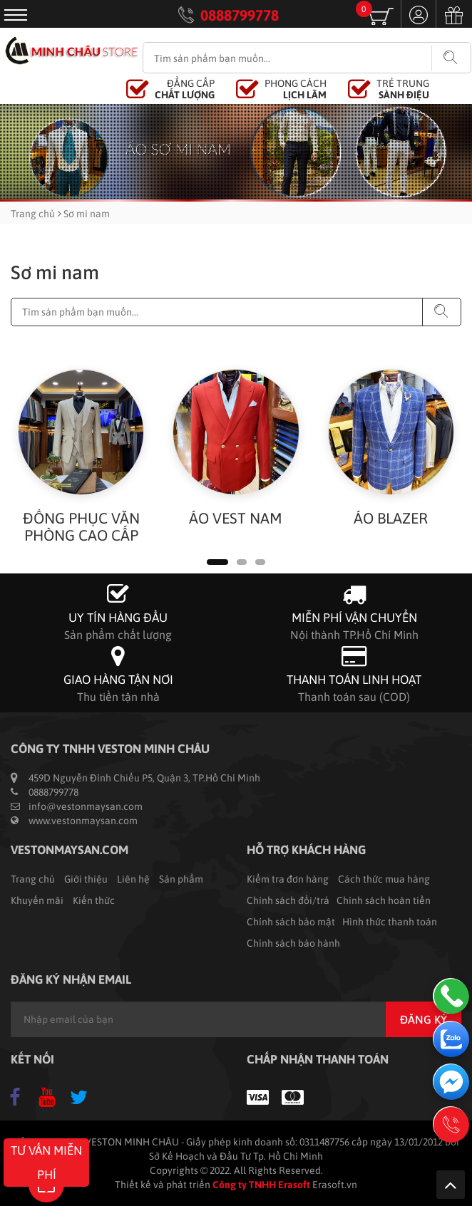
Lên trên (450, 1184)
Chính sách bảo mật (291, 921)
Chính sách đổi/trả (288, 900)
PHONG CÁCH (296, 89)
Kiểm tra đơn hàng (288, 879)
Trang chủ (33, 213)
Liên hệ (133, 879)
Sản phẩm (181, 879)
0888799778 (239, 15)
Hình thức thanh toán (389, 921)
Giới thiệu (86, 879)
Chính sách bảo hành (293, 943)
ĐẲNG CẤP (185, 89)
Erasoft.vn (334, 1184)
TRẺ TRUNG (402, 89)
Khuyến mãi (37, 900)
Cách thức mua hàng (384, 879)
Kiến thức (94, 900)
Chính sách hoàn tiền (384, 900)
